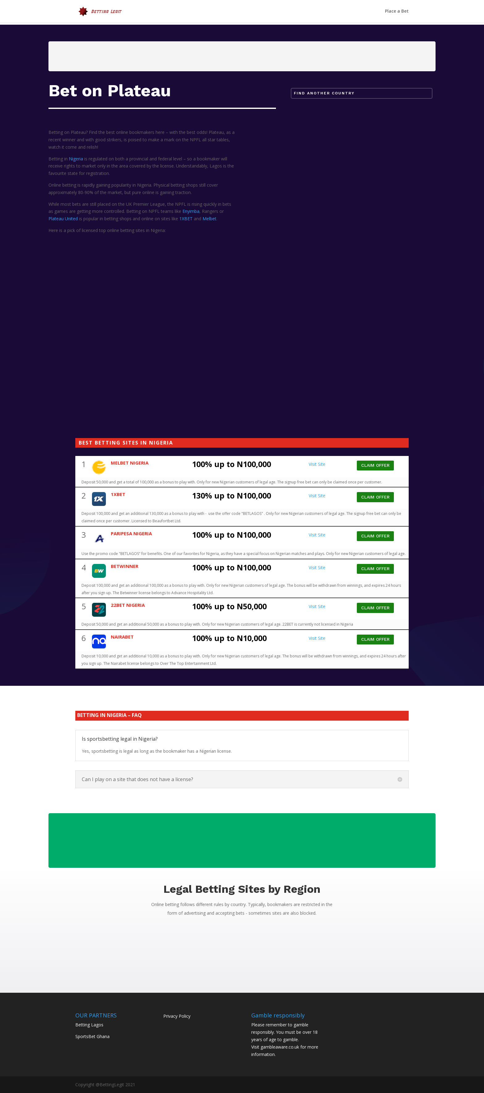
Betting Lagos (89, 1025)
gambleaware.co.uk (280, 1047)
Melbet (209, 218)
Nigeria (76, 159)
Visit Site (317, 464)
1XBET (186, 218)
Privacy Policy (176, 1016)
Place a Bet (397, 11)
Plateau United (63, 218)
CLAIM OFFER (375, 465)
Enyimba (190, 211)
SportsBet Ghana (92, 1036)
